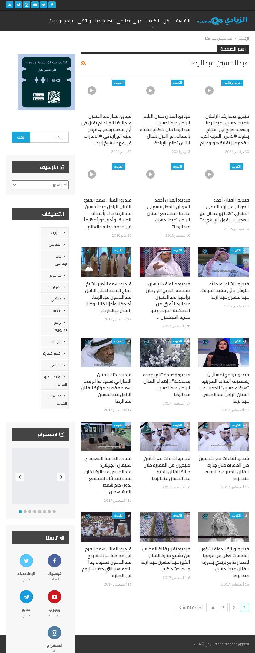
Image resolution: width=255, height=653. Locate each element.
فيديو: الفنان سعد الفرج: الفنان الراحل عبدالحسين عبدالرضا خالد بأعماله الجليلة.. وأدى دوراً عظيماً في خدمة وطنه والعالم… (107, 213)
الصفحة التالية (191, 607)
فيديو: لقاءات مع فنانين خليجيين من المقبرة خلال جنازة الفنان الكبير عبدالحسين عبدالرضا (167, 468)
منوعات (55, 341)
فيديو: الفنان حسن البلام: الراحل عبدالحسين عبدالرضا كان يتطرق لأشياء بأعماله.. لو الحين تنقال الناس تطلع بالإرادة (165, 129)
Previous (20, 477)
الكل (167, 20)
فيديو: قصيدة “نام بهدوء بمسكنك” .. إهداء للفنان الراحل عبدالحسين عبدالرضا (166, 384)
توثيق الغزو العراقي (55, 380)
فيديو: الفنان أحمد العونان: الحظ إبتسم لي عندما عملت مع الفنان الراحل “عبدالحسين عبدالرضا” (168, 213)
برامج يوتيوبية (60, 326)
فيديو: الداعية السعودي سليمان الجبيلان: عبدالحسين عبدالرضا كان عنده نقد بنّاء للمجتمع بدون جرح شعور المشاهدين (107, 475)
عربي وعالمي (129, 20)
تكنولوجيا (103, 20)
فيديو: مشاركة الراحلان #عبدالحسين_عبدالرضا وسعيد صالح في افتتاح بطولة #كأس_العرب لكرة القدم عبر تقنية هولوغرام (224, 129)
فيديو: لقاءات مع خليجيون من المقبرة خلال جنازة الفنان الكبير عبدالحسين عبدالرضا (224, 468)
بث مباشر (54, 275)
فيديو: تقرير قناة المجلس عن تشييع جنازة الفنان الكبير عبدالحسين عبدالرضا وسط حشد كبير (165, 558)
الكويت (152, 20)
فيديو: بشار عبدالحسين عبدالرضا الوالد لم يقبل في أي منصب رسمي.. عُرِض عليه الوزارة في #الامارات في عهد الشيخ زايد (106, 129)
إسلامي (55, 365)
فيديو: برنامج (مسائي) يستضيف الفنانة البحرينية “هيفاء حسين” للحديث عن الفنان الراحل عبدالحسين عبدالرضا (224, 387)
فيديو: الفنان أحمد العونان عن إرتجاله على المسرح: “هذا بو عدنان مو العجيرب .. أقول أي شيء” (224, 209)
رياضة (57, 310)
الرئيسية (183, 20)
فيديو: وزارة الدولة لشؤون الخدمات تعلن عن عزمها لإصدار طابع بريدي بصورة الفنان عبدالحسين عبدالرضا (224, 562)
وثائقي (84, 20)
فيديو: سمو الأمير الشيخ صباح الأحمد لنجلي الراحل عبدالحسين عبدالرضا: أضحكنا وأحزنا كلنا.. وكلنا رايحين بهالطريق (108, 297)
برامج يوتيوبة (61, 20)
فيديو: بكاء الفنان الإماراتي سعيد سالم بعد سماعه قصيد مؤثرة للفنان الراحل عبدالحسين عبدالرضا (106, 387)
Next (61, 477)
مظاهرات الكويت (57, 399)
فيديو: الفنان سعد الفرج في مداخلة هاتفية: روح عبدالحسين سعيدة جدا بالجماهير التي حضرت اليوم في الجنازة (106, 562)
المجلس (55, 244)
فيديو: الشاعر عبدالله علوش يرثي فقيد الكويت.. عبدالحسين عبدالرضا (224, 290)
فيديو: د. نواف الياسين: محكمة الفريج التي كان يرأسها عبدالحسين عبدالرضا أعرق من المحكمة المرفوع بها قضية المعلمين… (168, 300)
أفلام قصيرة (52, 353)
